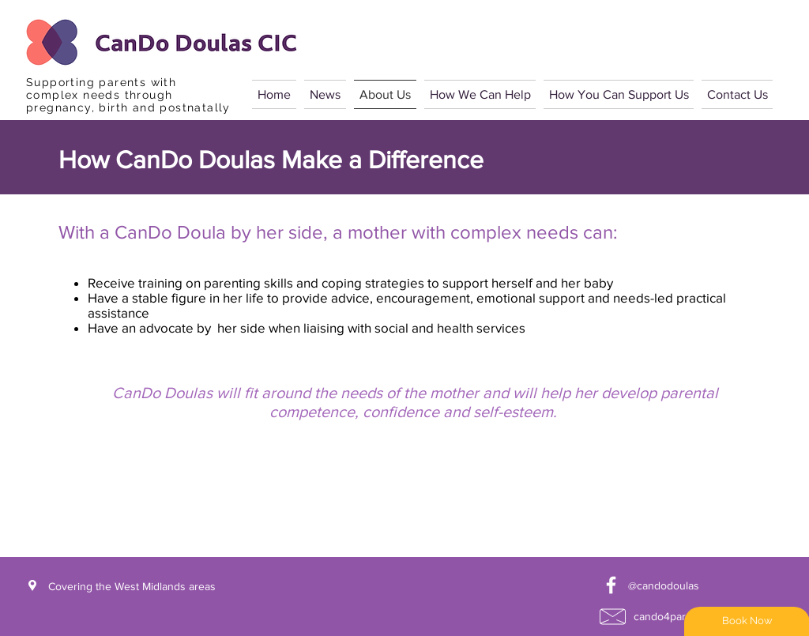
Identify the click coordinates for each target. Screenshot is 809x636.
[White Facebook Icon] (611, 585)
